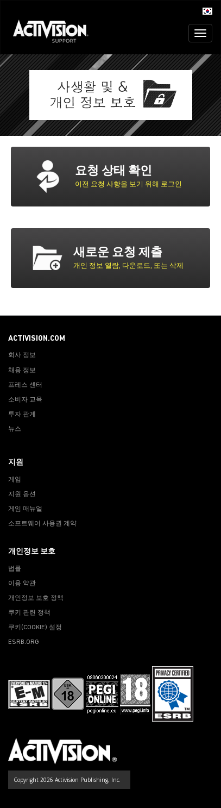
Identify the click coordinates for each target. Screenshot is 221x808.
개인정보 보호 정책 (36, 598)
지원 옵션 (22, 494)
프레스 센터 (25, 385)
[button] (207, 10)
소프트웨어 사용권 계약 (42, 524)
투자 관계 (22, 414)
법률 (14, 569)
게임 (14, 480)
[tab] (128, 177)
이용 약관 (22, 583)
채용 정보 (22, 370)
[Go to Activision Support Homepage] (56, 33)
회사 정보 (22, 355)
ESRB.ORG (23, 642)
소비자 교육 (25, 400)
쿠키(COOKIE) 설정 (35, 627)
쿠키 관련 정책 (29, 613)
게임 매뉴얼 (25, 509)
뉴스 (14, 429)
